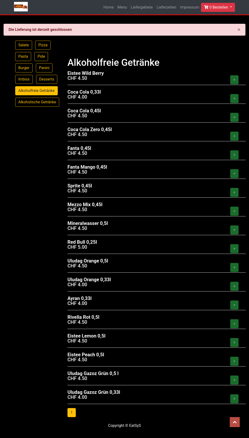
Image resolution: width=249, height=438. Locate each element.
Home (108, 7)
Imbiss (24, 79)
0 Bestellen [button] (216, 7)
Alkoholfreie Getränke (36, 90)
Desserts (46, 79)
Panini (44, 68)
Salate (23, 45)
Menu (122, 7)
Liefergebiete (142, 7)
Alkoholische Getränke (37, 102)
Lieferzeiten (166, 7)
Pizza (43, 45)
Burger (23, 68)
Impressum (189, 7)
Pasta (23, 56)
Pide (41, 56)
